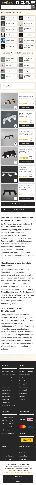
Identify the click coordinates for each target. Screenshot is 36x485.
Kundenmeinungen (25, 378)
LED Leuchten (6, 396)
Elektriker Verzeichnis (8, 418)
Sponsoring (22, 396)
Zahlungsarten (23, 387)
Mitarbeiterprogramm (8, 433)
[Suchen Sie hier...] (16, 7)
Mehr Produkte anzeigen (19, 204)
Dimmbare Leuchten (8, 384)
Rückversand (23, 393)
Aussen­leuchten (6, 390)
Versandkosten (23, 381)
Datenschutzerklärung (10, 472)
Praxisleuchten (6, 402)
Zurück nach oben (19, 209)
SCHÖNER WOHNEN (8, 405)
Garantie (22, 399)
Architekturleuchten (7, 378)
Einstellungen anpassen (25, 472)
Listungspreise (23, 384)
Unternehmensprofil (7, 421)
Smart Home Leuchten (8, 375)
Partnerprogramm (24, 375)
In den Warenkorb (26, 107)
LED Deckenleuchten (8, 371)
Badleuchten (5, 399)
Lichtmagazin (23, 390)
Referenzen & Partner (8, 424)
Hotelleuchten (6, 393)
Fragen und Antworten (26, 371)
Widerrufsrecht (23, 453)
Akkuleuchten (6, 387)
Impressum (22, 459)
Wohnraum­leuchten (7, 381)
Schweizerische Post (8, 427)
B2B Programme (7, 430)
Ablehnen (18, 481)
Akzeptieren (18, 476)
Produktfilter (6, 86)
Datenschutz (23, 456)
